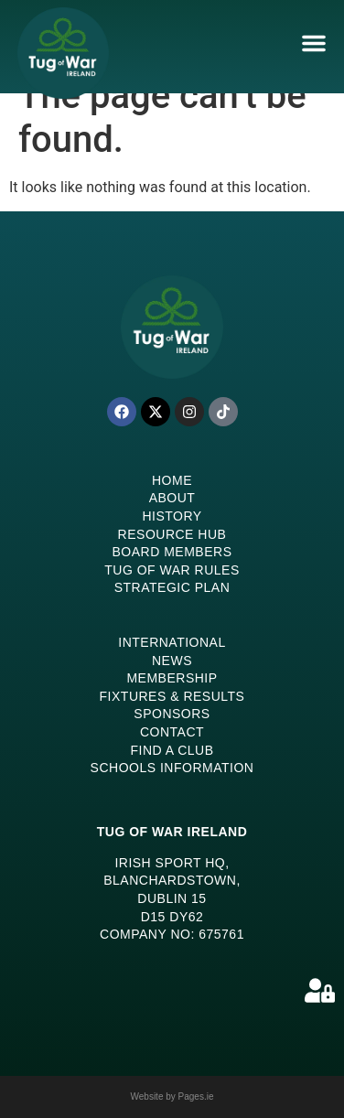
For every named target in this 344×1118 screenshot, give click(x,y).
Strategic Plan (172, 587)
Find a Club (171, 750)
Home (172, 480)
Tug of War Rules (172, 570)
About (172, 497)
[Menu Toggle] (314, 43)
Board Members (172, 551)
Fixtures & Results (172, 696)
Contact (172, 732)
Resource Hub (172, 534)
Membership (171, 678)
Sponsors (172, 713)
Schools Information (172, 767)
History (171, 516)
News (172, 660)
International (171, 642)
